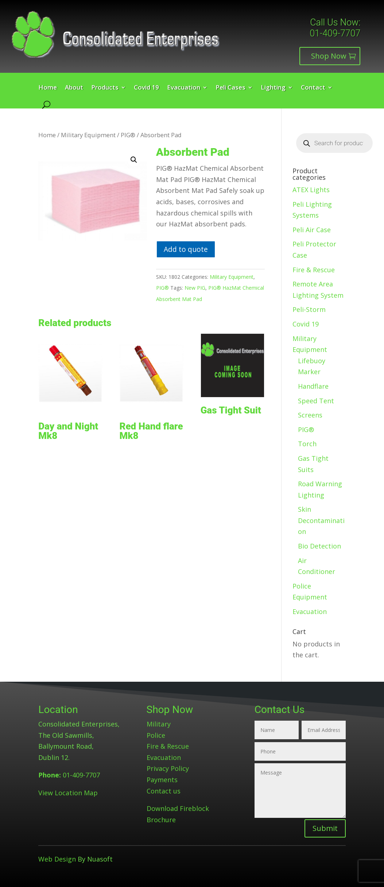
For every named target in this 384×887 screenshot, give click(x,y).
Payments (162, 779)
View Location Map (68, 792)
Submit (325, 828)
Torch (307, 443)
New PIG (195, 287)
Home (47, 88)
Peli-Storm (309, 309)
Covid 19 (146, 88)
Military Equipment (88, 135)
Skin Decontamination (321, 520)
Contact (313, 88)
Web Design (57, 859)
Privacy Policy (168, 768)
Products (105, 88)
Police (156, 735)
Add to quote (186, 249)
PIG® (128, 135)
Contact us (164, 791)
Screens (310, 415)
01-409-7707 (335, 33)
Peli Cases (230, 88)
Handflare (313, 386)
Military (159, 724)
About (74, 88)
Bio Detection (319, 546)
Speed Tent (316, 400)
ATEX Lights (311, 189)
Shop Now (328, 56)
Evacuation (183, 88)
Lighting (273, 88)
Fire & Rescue (313, 269)
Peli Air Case (311, 229)
